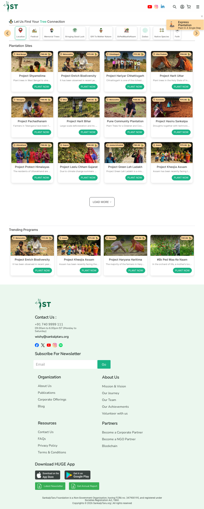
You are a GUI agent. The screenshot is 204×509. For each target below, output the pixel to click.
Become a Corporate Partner (122, 432)
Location (20, 33)
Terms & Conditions (52, 452)
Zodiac (145, 33)
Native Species (161, 33)
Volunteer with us (115, 413)
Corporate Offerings (52, 399)
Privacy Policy (47, 445)
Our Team (109, 400)
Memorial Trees (51, 33)
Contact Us (46, 432)
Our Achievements (115, 407)
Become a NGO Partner (119, 439)
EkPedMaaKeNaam (126, 33)
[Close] (201, 16)
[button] (174, 6)
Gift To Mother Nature (100, 33)
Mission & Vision (114, 386)
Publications (46, 393)
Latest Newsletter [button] (50, 486)
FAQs (42, 439)
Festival (34, 33)
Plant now (41, 86)
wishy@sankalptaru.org (52, 337)
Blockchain (109, 446)
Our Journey (110, 393)
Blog (41, 406)
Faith (177, 33)
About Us (45, 386)
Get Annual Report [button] (84, 486)
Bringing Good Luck (74, 33)
